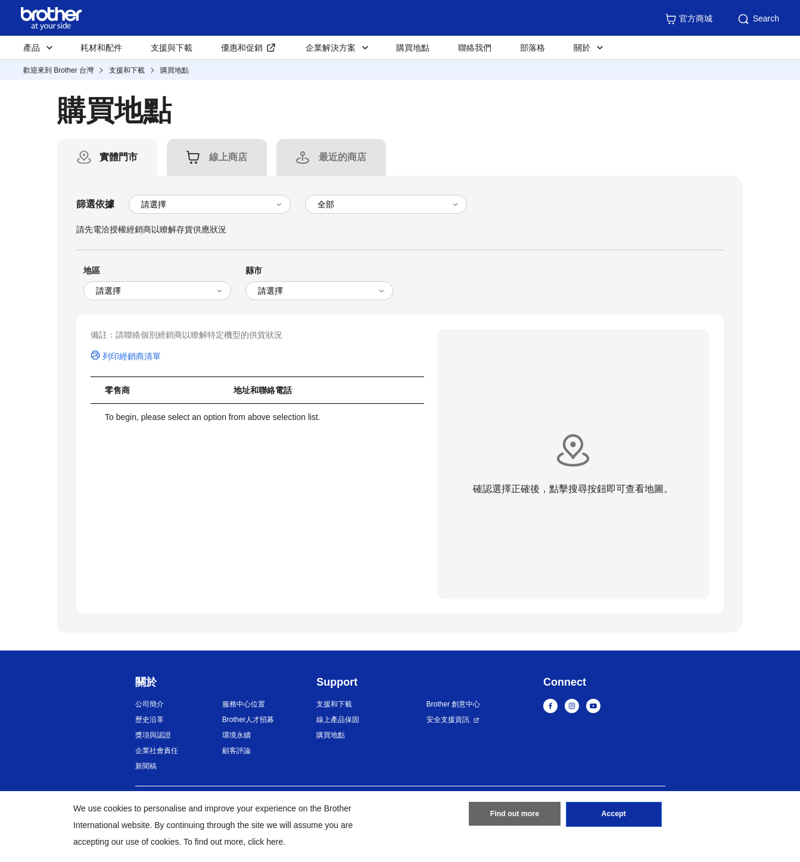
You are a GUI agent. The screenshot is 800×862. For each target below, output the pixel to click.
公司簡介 (149, 704)
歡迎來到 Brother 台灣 (58, 70)
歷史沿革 (149, 719)
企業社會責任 (156, 750)
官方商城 (688, 19)
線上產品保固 (337, 719)
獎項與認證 (153, 735)
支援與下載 (171, 47)
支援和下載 (127, 70)
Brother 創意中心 (454, 704)
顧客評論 (236, 750)
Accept (613, 816)
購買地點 (412, 47)
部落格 (532, 47)
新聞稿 (146, 766)
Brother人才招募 (248, 719)
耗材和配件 (101, 47)
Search (757, 19)
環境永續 (236, 735)
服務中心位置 (243, 704)
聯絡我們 (474, 47)
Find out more (514, 816)
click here (265, 842)
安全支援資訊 (448, 719)
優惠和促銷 (242, 47)
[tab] (118, 157)
